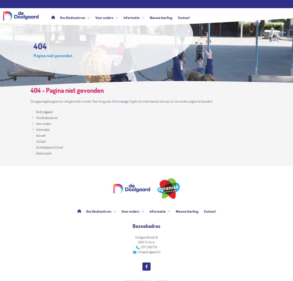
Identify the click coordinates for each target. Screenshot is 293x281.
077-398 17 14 (146, 247)
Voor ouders (106, 17)
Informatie (134, 17)
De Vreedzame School (49, 147)
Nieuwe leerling (161, 17)
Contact (184, 17)
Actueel (40, 135)
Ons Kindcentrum (75, 17)
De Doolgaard (44, 112)
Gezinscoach (44, 153)
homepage (121, 101)
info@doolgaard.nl (146, 252)
